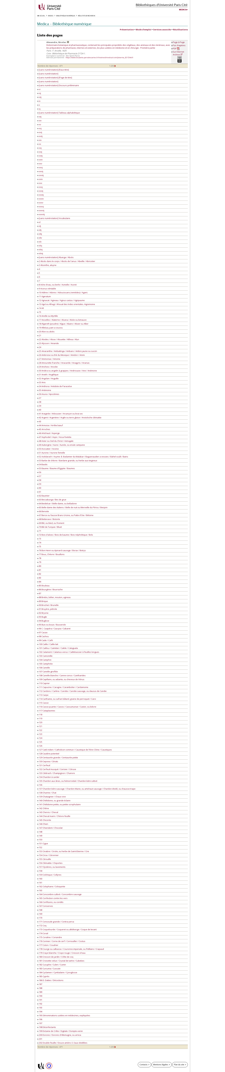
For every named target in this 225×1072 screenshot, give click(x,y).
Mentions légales (160, 1064)
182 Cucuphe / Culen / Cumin (52, 964)
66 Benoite (43, 511)
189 (40, 992)
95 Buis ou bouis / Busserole (52, 624)
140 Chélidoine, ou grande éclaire (54, 800)
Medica (183, 10)
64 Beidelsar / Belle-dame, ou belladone (57, 503)
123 (40, 734)
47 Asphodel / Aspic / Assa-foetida (54, 437)
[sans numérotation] (48, 73)
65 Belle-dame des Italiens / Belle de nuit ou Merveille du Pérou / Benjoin (73, 507)
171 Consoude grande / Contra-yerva (56, 921)
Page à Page (179, 42)
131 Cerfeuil (44, 765)
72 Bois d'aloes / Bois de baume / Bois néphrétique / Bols (65, 534)
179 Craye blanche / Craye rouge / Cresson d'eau (61, 952)
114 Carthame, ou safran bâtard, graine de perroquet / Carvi (67, 698)
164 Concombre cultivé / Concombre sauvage (60, 894)
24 (39, 347)
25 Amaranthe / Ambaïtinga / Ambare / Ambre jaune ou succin (67, 351)
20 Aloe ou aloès (46, 331)
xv (39, 124)
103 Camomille (45, 655)
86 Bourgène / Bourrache (50, 589)
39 (39, 405)
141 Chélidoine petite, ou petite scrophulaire (59, 804)
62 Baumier (44, 495)
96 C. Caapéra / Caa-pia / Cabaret (54, 628)
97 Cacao (43, 632)
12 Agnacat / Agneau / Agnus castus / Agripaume (61, 300)
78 (39, 558)
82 (39, 573)
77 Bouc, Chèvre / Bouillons (51, 554)
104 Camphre (44, 659)
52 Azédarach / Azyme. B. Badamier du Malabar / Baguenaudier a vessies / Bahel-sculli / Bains (83, 456)
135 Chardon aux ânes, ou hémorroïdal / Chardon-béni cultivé (67, 781)
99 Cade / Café (45, 640)
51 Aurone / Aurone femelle (51, 452)
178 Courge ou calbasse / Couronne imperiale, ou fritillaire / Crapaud (71, 949)
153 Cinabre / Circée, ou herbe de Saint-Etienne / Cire (63, 851)
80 (39, 566)
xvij (40, 132)
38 (39, 401)
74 (39, 542)
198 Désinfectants (47, 1027)
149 (40, 835)
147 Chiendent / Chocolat (50, 827)
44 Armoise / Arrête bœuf (50, 425)
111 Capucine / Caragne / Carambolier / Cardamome (63, 687)
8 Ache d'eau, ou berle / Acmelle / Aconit (57, 284)
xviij (40, 136)
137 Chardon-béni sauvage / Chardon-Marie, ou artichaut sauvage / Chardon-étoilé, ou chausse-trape (86, 788)
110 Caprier (44, 683)
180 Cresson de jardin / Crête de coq (55, 956)
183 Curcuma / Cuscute (49, 968)
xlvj (40, 245)
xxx (40, 183)
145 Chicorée (44, 820)
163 (40, 890)
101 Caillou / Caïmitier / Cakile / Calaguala (58, 648)
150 (40, 839)
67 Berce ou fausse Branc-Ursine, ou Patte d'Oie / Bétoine (65, 515)
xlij (39, 230)
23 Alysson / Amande (48, 343)
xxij (40, 151)
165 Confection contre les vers (53, 898)
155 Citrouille (44, 859)
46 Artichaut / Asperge (49, 433)
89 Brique (43, 601)
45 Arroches (44, 429)
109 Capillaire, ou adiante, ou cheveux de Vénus (61, 679)
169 (40, 913)
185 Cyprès (43, 976)
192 (40, 1003)
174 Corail (43, 933)
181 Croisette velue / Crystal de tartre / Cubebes (61, 960)
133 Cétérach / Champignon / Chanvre (56, 773)
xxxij (40, 190)
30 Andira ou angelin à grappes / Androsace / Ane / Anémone (67, 370)
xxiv (40, 159)
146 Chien (43, 824)
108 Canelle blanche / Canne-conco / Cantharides (62, 675)
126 (40, 745)
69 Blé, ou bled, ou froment (51, 523)
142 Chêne (43, 808)
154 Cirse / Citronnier (48, 855)
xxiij (40, 155)
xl (39, 222)
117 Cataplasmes (46, 710)
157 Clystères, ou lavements (51, 867)
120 (40, 722)
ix (39, 101)
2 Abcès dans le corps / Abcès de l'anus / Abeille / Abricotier (66, 261)
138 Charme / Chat (47, 792)
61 (39, 491)
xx (39, 144)
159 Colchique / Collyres (49, 874)
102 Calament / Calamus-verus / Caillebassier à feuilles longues (68, 652)
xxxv (40, 202)
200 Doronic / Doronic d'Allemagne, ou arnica (59, 1035)
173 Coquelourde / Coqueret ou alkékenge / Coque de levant (67, 929)
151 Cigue (43, 843)
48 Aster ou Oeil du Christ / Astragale (55, 441)
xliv (40, 237)
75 (39, 546)
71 (39, 530)
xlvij (40, 249)
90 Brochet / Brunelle (48, 605)
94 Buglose (43, 620)
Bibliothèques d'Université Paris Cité (162, 5)
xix (40, 140)
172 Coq (42, 925)
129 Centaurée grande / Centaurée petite (58, 757)
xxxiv (41, 198)
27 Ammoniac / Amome (49, 358)
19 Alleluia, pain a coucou (50, 327)
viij (39, 97)
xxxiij (41, 194)
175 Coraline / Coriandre (50, 937)
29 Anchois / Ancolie (48, 366)
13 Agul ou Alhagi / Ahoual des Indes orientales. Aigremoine (66, 304)
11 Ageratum (44, 296)
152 (40, 847)
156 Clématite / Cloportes (50, 863)
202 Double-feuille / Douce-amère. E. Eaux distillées (62, 1042)
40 (39, 409)
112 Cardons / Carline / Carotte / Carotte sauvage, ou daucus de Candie (72, 691)
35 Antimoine (44, 390)
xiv (40, 120)
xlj (39, 226)
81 (39, 570)
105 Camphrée (45, 663)
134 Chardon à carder (48, 777)
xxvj (40, 167)
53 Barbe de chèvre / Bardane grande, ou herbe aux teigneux (67, 460)
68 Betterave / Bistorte (49, 519)
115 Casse (43, 702)
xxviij (41, 175)
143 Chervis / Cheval (48, 812)
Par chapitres (179, 45)
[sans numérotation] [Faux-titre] (53, 69)
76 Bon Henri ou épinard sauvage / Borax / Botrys (62, 550)
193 (40, 1007)
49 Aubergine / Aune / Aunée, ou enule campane (61, 444)
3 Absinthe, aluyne (47, 265)
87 (39, 593)
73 (39, 538)
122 (40, 730)
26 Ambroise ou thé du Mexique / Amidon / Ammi (61, 355)
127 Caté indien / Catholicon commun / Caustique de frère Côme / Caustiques (75, 749)
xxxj (40, 187)
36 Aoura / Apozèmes (48, 394)
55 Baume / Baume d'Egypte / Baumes (56, 468)
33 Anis (42, 382)
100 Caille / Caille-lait (48, 644)
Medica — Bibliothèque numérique (64, 24)
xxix (40, 179)
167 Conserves (45, 906)
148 (40, 831)
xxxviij (41, 214)
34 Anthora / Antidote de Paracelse (55, 386)
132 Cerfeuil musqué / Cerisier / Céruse (57, 769)
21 (39, 335)
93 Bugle (42, 616)
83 (39, 577)
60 (39, 487)
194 (40, 1011)
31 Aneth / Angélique (48, 374)
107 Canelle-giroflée (48, 671)
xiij (39, 116)
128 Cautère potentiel (48, 753)
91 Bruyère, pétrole (47, 609)
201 (40, 1038)
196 (40, 1019)
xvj (40, 128)
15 (39, 312)
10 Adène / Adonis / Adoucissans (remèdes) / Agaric (63, 292)
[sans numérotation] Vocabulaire (54, 218)
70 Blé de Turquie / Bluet (50, 527)
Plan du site (179, 1064)
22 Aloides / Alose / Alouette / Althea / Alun (58, 339)
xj (39, 108)
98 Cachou (43, 636)
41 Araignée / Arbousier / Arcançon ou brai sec (60, 413)
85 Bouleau (44, 585)
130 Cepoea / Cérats (48, 761)
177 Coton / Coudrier (48, 945)
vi (39, 89)
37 (39, 398)
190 (40, 995)
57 (39, 476)
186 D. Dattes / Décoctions (50, 980)
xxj (40, 147)
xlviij (40, 253)
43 (39, 421)
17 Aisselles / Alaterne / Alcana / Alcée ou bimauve (62, 319)
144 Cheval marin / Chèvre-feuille (54, 816)
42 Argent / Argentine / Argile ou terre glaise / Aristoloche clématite (69, 417)
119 (40, 718)
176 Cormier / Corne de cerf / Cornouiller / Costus (61, 941)
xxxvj (41, 206)
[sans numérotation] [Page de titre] (55, 77)
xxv (40, 163)
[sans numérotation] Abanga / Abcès (56, 257)
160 (40, 878)
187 (40, 984)
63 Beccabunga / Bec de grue (52, 499)
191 (40, 999)
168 (40, 909)
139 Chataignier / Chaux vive (52, 796)
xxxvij (41, 210)
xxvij (40, 171)
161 (40, 882)
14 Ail (41, 308)
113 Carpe (43, 695)
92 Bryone (43, 612)
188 (40, 988)
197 (40, 1023)
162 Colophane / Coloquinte (51, 886)
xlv (40, 241)
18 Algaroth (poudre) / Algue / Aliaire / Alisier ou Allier (63, 323)
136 (40, 784)
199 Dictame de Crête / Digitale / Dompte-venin (60, 1031)
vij (39, 93)
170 (40, 917)
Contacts (144, 1064)
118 (40, 714)
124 (40, 738)
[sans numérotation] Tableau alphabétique (59, 112)
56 (39, 472)
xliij (40, 233)
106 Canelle (44, 667)
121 (40, 726)
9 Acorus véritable (47, 288)
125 (40, 741)
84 (39, 581)
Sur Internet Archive (178, 53)
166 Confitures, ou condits (50, 902)
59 (39, 484)
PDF (176, 48)
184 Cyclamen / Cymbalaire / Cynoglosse (57, 972)
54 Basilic (43, 464)
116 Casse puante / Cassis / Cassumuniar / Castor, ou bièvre (67, 706)
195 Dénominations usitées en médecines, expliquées (64, 1015)
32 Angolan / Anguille (48, 378)
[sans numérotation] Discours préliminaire (58, 85)
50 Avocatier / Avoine (48, 448)
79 (39, 562)
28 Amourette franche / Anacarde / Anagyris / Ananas (64, 362)
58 (39, 480)
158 (40, 870)
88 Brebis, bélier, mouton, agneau (54, 597)
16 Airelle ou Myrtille (48, 316)
